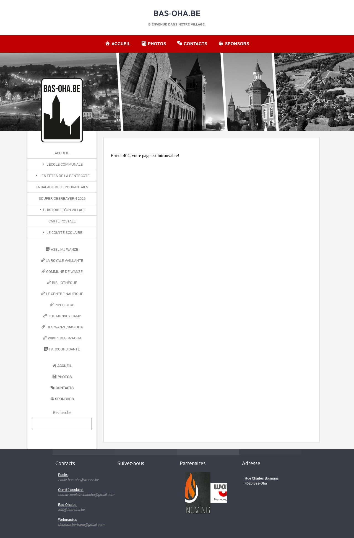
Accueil (62, 153)
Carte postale (62, 221)
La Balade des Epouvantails (62, 187)
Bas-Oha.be (177, 13)
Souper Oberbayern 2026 (62, 198)
